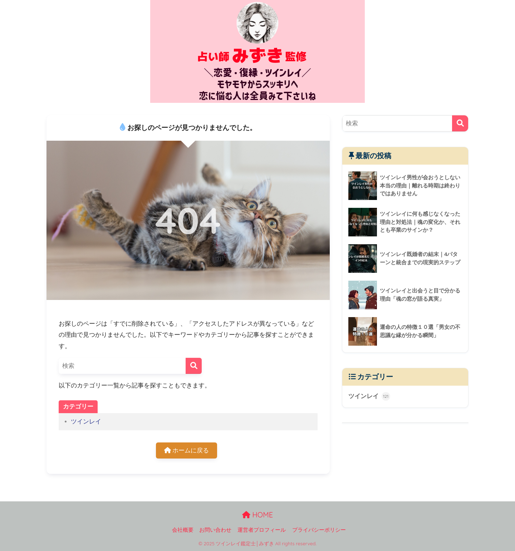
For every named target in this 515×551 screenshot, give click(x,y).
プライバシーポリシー (319, 530)
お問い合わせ (215, 530)
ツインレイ (86, 421)
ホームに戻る (186, 450)
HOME (257, 514)
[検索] (194, 366)
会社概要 (182, 530)
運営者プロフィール (261, 530)
